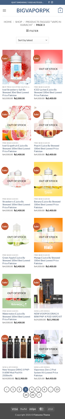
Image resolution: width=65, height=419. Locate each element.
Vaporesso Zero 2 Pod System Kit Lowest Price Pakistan (46, 372)
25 (32, 394)
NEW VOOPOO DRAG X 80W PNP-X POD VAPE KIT (48, 315)
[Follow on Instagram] (52, 2)
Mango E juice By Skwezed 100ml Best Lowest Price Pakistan (47, 260)
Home (8, 21)
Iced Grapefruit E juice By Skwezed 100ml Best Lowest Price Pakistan (16, 148)
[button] (4, 10)
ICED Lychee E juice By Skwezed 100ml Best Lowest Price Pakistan (48, 92)
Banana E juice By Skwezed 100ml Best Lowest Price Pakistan (47, 204)
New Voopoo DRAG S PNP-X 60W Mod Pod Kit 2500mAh (16, 372)
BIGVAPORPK (33, 10)
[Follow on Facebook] (49, 2)
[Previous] (6, 389)
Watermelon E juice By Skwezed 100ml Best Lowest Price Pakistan (16, 316)
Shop (18, 21)
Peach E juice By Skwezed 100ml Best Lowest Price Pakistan (46, 148)
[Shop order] (32, 40)
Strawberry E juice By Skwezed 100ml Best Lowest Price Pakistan (16, 204)
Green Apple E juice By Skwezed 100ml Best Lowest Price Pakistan (16, 260)
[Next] (39, 395)
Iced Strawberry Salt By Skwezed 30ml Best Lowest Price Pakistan (15, 92)
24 (26, 394)
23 (57, 389)
